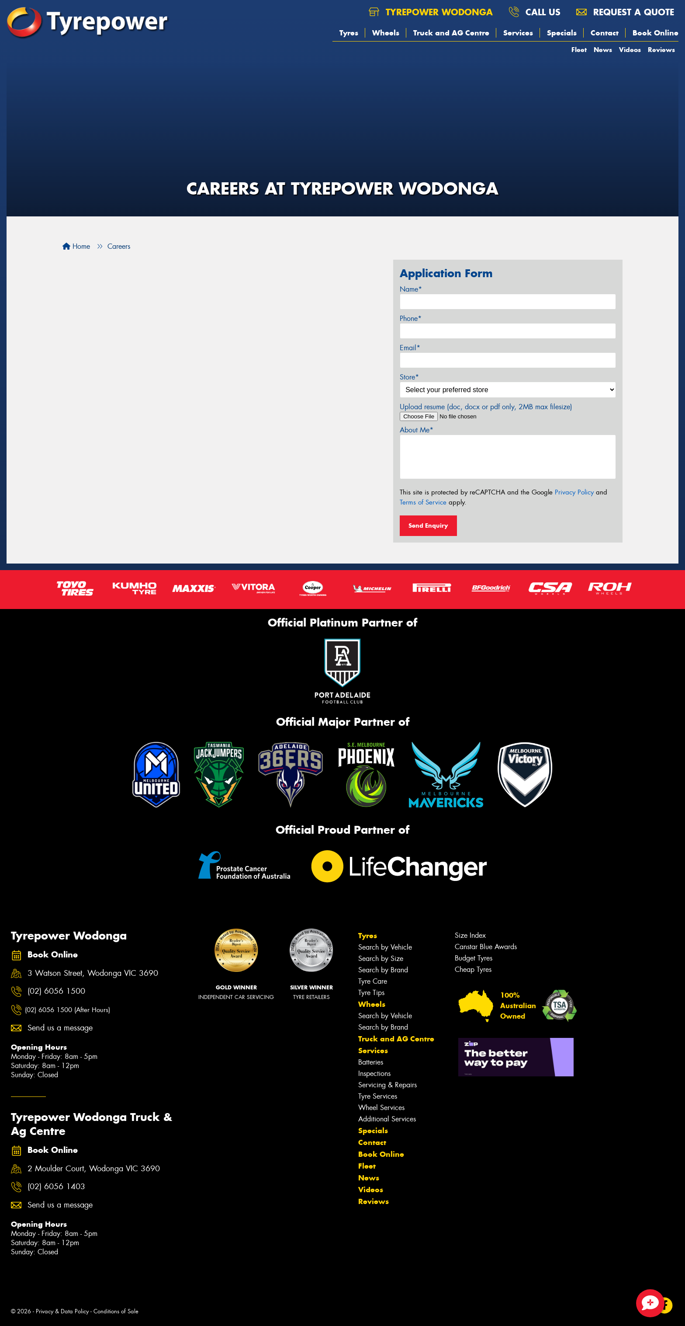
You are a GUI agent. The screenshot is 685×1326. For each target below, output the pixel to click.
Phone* (411, 318)
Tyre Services (377, 1096)
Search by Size (380, 958)
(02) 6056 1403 (56, 1187)
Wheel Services (381, 1107)
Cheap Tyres (473, 969)
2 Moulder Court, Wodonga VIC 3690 (94, 1169)
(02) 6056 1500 (56, 991)
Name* (411, 289)
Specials (562, 33)
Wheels (385, 33)
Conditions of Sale (115, 1311)
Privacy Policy (574, 492)
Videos (630, 49)
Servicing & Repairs (387, 1084)
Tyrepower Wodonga (431, 12)
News (603, 49)
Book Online (655, 33)
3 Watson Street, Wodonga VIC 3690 (93, 973)
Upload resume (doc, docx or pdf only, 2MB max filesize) (486, 406)
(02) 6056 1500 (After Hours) (67, 1010)
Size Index (470, 935)
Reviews (661, 49)
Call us (534, 12)
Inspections (374, 1073)
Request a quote (625, 12)
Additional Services (387, 1119)
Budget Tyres (473, 958)
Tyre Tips (371, 992)
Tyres (348, 33)
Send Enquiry (428, 525)
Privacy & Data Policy (62, 1311)
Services (518, 33)
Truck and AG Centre (451, 33)
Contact (605, 33)
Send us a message (60, 1028)
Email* (410, 347)
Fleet (579, 49)
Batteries (370, 1062)
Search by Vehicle (385, 947)
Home (76, 246)
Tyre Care (372, 981)
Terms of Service (423, 502)
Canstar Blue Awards (486, 946)
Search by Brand (383, 969)
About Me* (416, 430)
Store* (409, 377)
